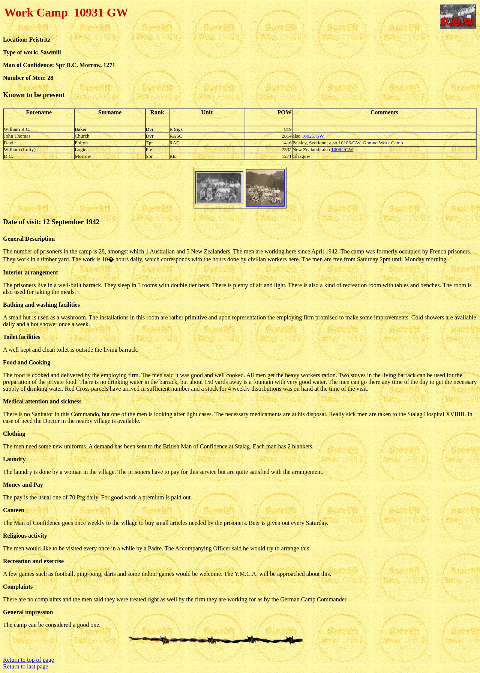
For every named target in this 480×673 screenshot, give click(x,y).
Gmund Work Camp (383, 142)
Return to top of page (28, 660)
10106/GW (349, 142)
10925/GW (313, 136)
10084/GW (342, 149)
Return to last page (25, 666)
